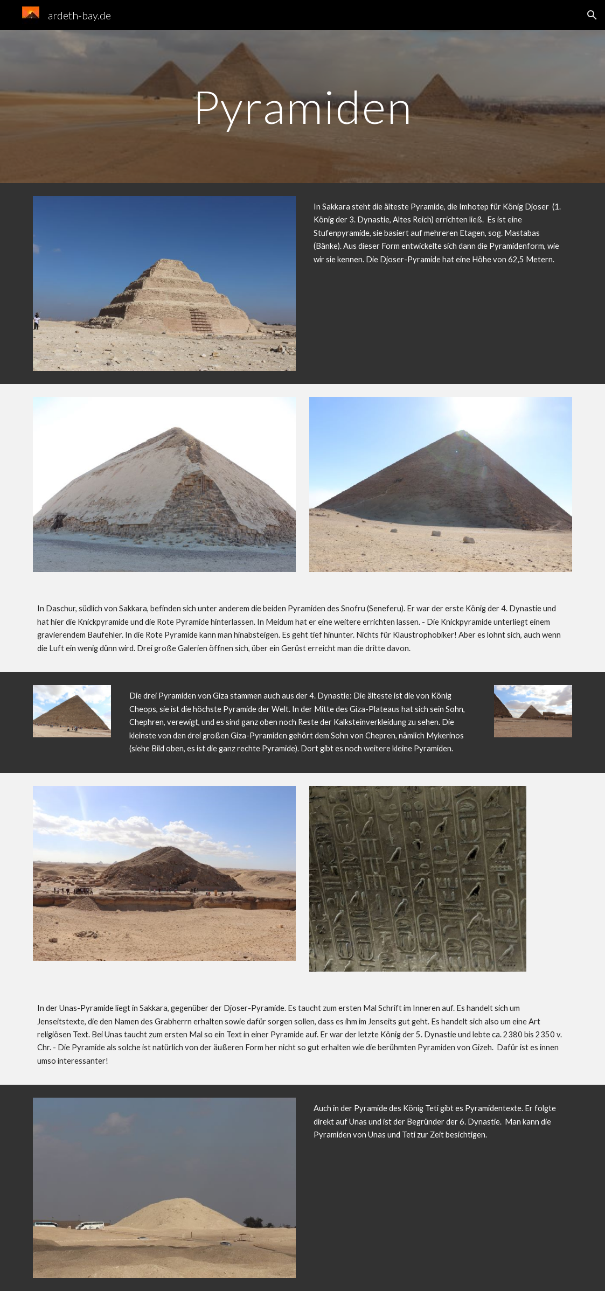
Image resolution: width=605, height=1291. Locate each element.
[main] (302, 106)
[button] (592, 15)
